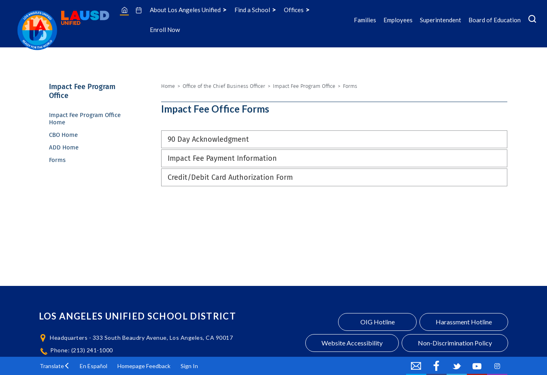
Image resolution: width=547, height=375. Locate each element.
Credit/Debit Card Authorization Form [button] (230, 177)
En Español (93, 365)
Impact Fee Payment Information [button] (222, 158)
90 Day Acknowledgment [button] (208, 139)
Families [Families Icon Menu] (365, 19)
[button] (55, 365)
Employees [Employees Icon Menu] (398, 19)
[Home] (124, 9)
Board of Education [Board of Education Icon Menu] (494, 19)
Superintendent (440, 19)
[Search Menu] (532, 20)
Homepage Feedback (143, 365)
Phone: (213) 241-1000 (81, 350)
